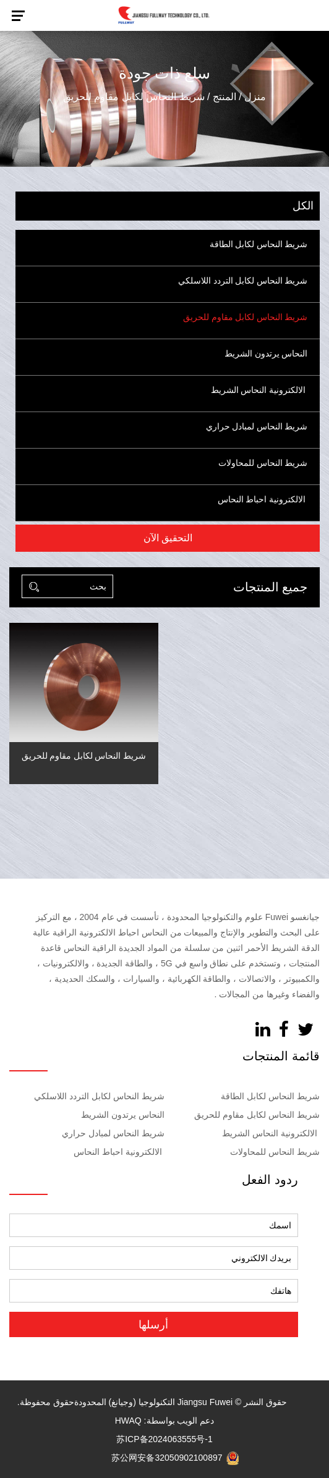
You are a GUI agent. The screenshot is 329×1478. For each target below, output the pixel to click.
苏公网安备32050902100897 (174, 1458)
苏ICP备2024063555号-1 (164, 1439)
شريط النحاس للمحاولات (262, 463)
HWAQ (128, 1420)
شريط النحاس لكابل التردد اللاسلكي (242, 280)
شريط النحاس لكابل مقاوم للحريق (245, 317)
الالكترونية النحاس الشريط (257, 390)
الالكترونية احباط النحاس (261, 499)
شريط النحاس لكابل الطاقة (259, 244)
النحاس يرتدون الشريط (265, 353)
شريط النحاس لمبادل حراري (257, 426)
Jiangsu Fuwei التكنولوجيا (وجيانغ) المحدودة (153, 1402)
